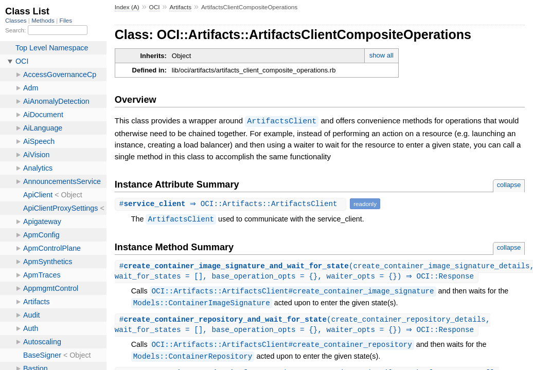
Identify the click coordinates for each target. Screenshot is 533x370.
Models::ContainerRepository (193, 358)
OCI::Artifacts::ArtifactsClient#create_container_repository (282, 346)
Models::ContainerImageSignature (201, 303)
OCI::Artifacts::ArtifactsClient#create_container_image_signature (293, 292)
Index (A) (127, 7)
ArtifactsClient (281, 121)
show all (381, 55)
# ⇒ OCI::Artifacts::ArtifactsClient (231, 203)
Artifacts (180, 7)
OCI (154, 7)
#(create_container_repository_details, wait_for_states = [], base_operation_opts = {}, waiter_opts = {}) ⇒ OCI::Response (302, 326)
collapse (509, 184)
